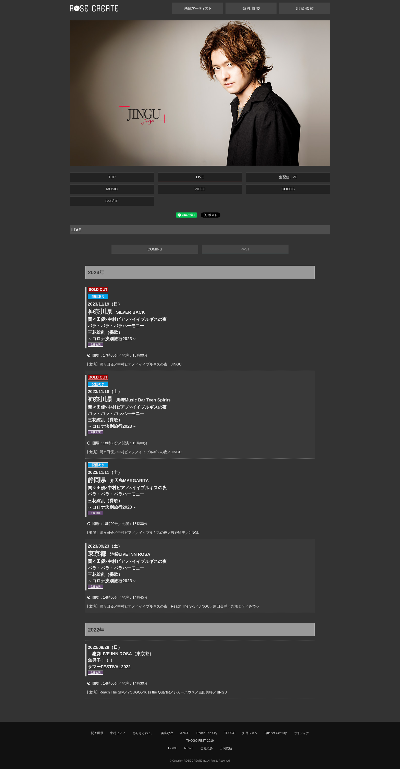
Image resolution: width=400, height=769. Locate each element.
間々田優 (97, 733)
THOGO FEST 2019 (200, 740)
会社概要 (207, 748)
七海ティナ (301, 733)
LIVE (200, 177)
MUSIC (112, 189)
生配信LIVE (288, 177)
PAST (245, 249)
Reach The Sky (206, 733)
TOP (112, 177)
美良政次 (167, 733)
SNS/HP (112, 201)
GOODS (288, 189)
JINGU (184, 733)
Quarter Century (276, 733)
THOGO (229, 733)
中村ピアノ (118, 733)
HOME (172, 748)
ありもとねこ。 (143, 733)
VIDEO (200, 189)
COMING (154, 249)
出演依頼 (226, 748)
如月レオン (250, 733)
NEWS (188, 748)
